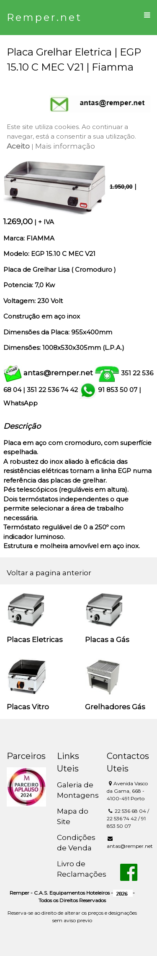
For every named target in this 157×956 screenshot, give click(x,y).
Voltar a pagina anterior (49, 573)
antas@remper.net (58, 373)
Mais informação (65, 146)
